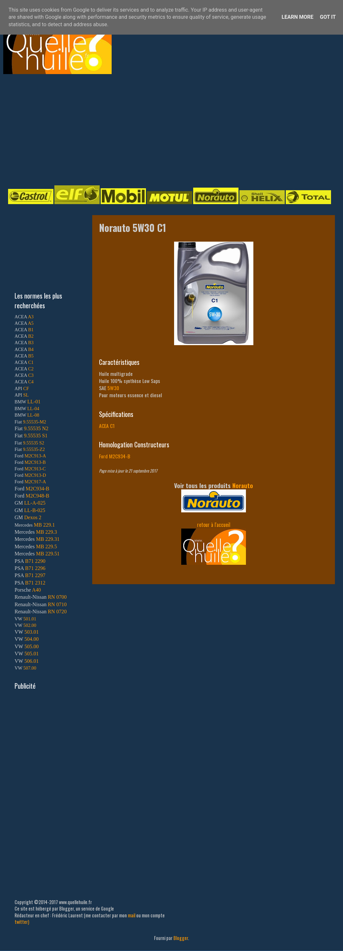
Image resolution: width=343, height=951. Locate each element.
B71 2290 (35, 561)
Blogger (180, 938)
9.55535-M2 (34, 421)
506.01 (31, 661)
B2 (31, 336)
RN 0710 (57, 604)
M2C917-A (35, 481)
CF (26, 388)
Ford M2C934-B (114, 456)
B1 (31, 329)
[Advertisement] (146, 129)
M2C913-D (35, 475)
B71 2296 (35, 568)
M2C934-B (37, 488)
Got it (328, 17)
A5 (31, 323)
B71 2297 (35, 575)
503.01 (31, 632)
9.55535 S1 (36, 435)
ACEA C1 (107, 426)
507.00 (29, 668)
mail (131, 915)
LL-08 (33, 415)
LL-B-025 (34, 510)
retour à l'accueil (213, 525)
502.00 (29, 625)
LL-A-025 (35, 503)
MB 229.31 (48, 539)
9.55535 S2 (33, 442)
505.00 (31, 646)
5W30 (113, 388)
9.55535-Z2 (34, 449)
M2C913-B (35, 462)
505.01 (31, 653)
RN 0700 (57, 597)
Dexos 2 (32, 517)
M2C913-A (35, 455)
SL (26, 395)
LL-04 (33, 408)
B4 (31, 349)
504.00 (31, 639)
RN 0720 (57, 611)
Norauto (242, 485)
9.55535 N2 (36, 428)
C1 (31, 362)
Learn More (297, 17)
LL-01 (33, 401)
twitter (21, 921)
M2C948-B (37, 495)
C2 (31, 368)
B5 (31, 355)
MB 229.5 (46, 546)
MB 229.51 (48, 553)
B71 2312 (35, 582)
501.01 (29, 618)
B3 (31, 342)
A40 (36, 590)
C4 (31, 381)
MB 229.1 (44, 525)
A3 (31, 316)
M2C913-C (35, 468)
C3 (31, 375)
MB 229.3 (46, 532)
